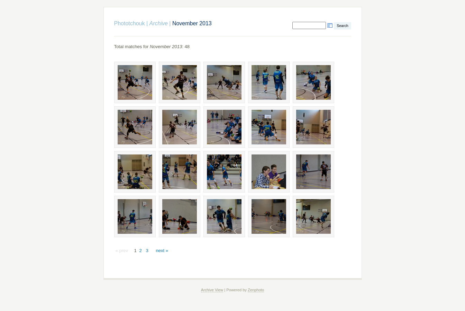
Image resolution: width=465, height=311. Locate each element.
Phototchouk (129, 23)
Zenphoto (256, 290)
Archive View (212, 290)
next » (162, 250)
